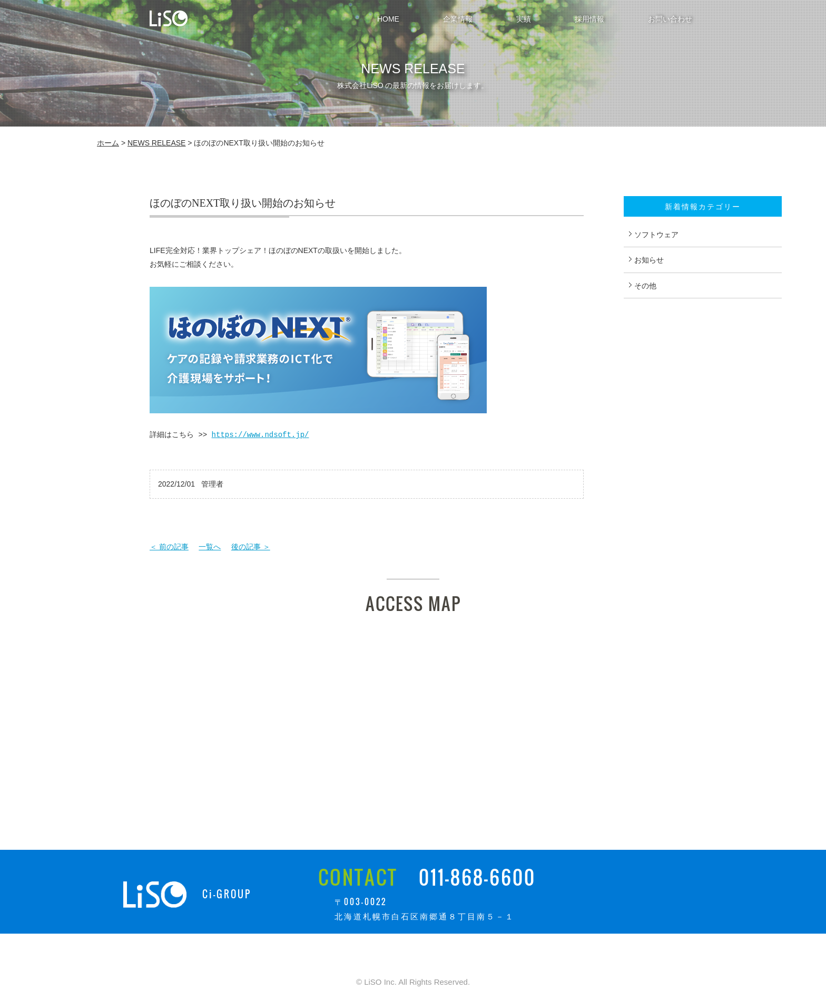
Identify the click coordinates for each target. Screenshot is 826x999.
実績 (523, 19)
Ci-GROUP (226, 894)
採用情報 (589, 19)
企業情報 (458, 19)
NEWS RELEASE (156, 143)
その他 (645, 286)
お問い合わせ (670, 19)
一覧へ (210, 546)
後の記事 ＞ (250, 546)
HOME (388, 19)
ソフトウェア (656, 234)
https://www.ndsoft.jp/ (260, 435)
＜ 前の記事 (169, 546)
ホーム (108, 143)
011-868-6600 (477, 877)
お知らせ (649, 260)
